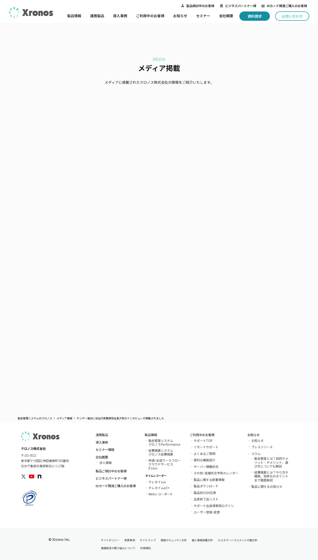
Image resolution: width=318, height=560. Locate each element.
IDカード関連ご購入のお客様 (287, 6)
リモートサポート (206, 447)
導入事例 (120, 15)
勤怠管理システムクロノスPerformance (164, 442)
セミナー (203, 15)
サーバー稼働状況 (206, 466)
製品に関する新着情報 (209, 479)
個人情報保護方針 (202, 540)
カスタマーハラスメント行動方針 (237, 540)
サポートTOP (203, 440)
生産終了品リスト (206, 499)
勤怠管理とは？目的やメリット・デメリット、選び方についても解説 (271, 462)
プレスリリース (262, 447)
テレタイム (157, 481)
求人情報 (105, 462)
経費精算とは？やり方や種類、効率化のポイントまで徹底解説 (271, 476)
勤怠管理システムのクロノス (35, 418)
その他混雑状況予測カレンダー (216, 473)
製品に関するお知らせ (266, 486)
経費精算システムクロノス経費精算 (160, 452)
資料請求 (255, 16)
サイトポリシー (110, 540)
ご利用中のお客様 (150, 15)
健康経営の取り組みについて (118, 548)
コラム (256, 453)
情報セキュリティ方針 (174, 540)
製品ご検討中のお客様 (111, 471)
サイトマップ (148, 540)
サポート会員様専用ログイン (214, 505)
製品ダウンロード (206, 486)
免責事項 (129, 540)
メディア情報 (64, 418)
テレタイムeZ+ (158, 487)
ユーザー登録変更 (207, 512)
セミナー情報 (105, 450)
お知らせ (180, 15)
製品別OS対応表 (205, 492)
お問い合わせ (292, 16)
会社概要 (226, 15)
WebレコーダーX (160, 494)
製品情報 (74, 15)
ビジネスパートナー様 (240, 6)
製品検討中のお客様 (200, 6)
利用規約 (145, 548)
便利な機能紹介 (204, 460)
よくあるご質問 (204, 453)
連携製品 (97, 15)
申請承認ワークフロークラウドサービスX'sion (164, 464)
